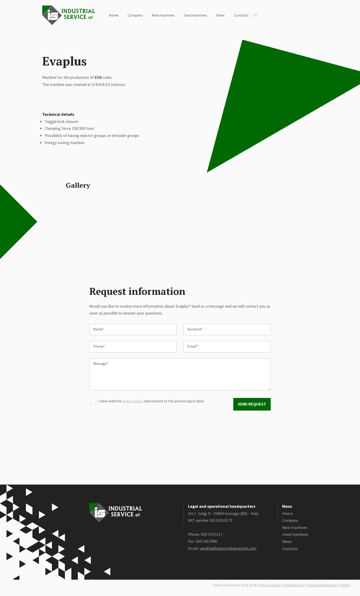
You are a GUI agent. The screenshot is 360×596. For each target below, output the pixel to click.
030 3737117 (211, 539)
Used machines (195, 15)
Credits (345, 590)
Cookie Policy (293, 590)
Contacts (241, 15)
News (220, 15)
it (255, 15)
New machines (163, 15)
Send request (252, 409)
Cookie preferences (322, 590)
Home (113, 15)
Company (135, 15)
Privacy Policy (270, 590)
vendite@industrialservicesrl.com (228, 553)
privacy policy (132, 406)
